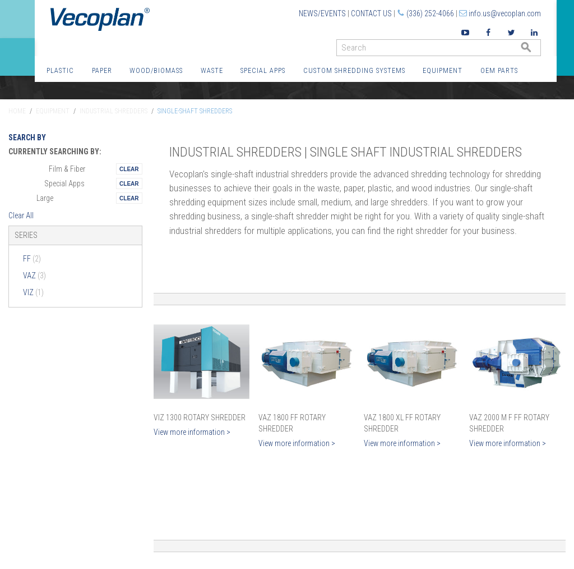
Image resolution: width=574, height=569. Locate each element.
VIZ (33, 292)
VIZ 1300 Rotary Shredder (200, 417)
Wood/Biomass (156, 70)
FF (32, 258)
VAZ (34, 275)
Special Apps (262, 70)
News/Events (322, 13)
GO (536, 50)
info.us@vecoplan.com (505, 13)
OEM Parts (499, 70)
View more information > (192, 432)
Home (17, 111)
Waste (212, 70)
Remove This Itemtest (129, 169)
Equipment (442, 70)
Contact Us (371, 13)
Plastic (60, 70)
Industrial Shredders (113, 111)
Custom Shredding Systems (354, 70)
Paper (102, 70)
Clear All (21, 215)
